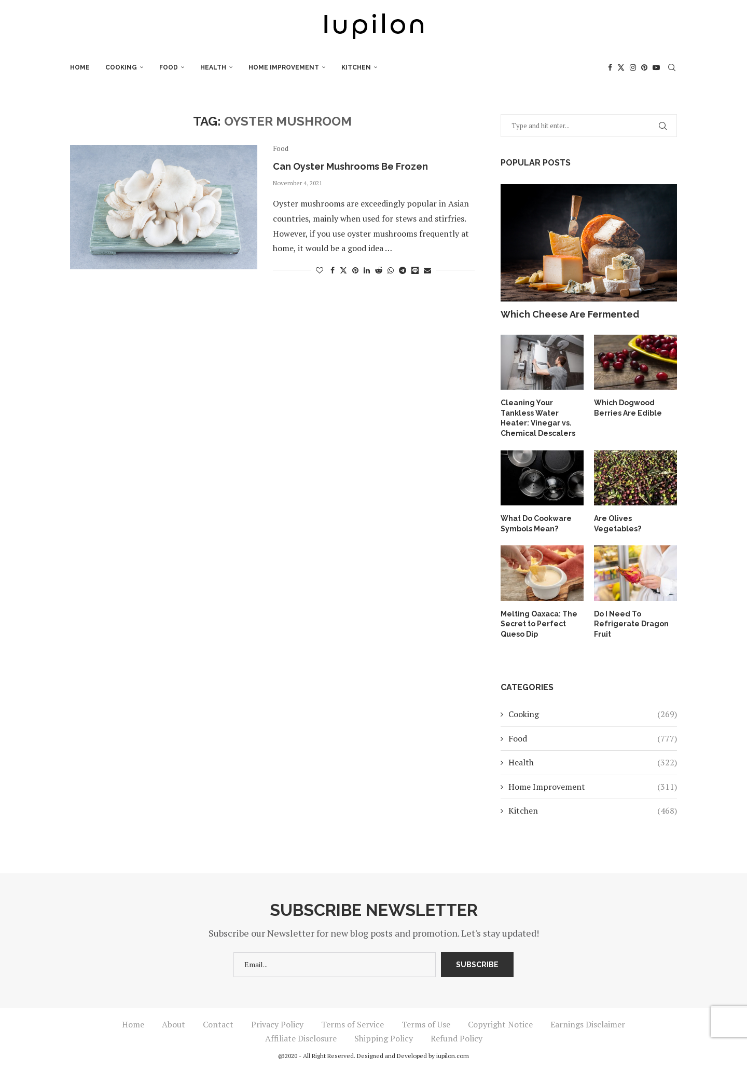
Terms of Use (426, 1024)
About (173, 1024)
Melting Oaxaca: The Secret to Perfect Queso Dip (539, 624)
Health (213, 67)
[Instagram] (633, 67)
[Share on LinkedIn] (367, 270)
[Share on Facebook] (332, 270)
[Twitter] (621, 67)
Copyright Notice (500, 1024)
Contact (218, 1024)
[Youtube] (656, 67)
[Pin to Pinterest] (355, 270)
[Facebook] (610, 67)
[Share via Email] (427, 270)
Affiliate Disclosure (301, 1038)
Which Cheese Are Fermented (570, 314)
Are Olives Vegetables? (617, 523)
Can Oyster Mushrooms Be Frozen (350, 166)
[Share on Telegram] (402, 270)
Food (168, 67)
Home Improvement (283, 67)
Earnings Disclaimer (587, 1024)
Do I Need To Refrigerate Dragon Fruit (631, 624)
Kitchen (356, 67)
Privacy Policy (277, 1024)
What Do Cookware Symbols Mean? (536, 523)
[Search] (672, 67)
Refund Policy (456, 1038)
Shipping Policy (383, 1038)
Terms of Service (352, 1024)
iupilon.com (452, 1056)
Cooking (121, 67)
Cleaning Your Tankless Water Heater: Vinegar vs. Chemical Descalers (538, 418)
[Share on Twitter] (343, 270)
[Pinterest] (644, 67)
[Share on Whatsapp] (391, 270)
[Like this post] (319, 270)
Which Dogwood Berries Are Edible (628, 408)
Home (80, 67)
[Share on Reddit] (378, 270)
